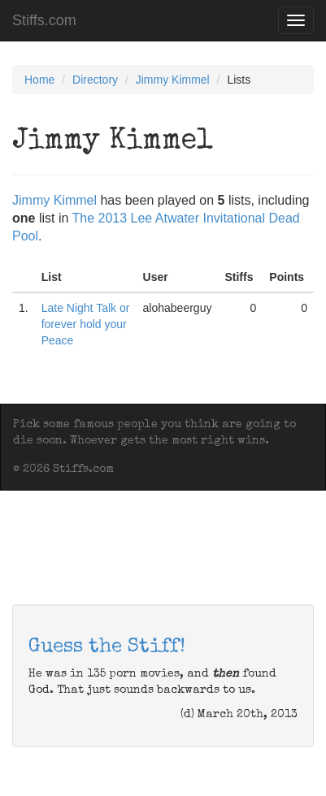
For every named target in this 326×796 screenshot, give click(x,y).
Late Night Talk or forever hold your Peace (85, 324)
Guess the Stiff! (106, 647)
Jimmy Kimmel (173, 79)
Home (39, 79)
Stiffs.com (44, 20)
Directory (95, 79)
